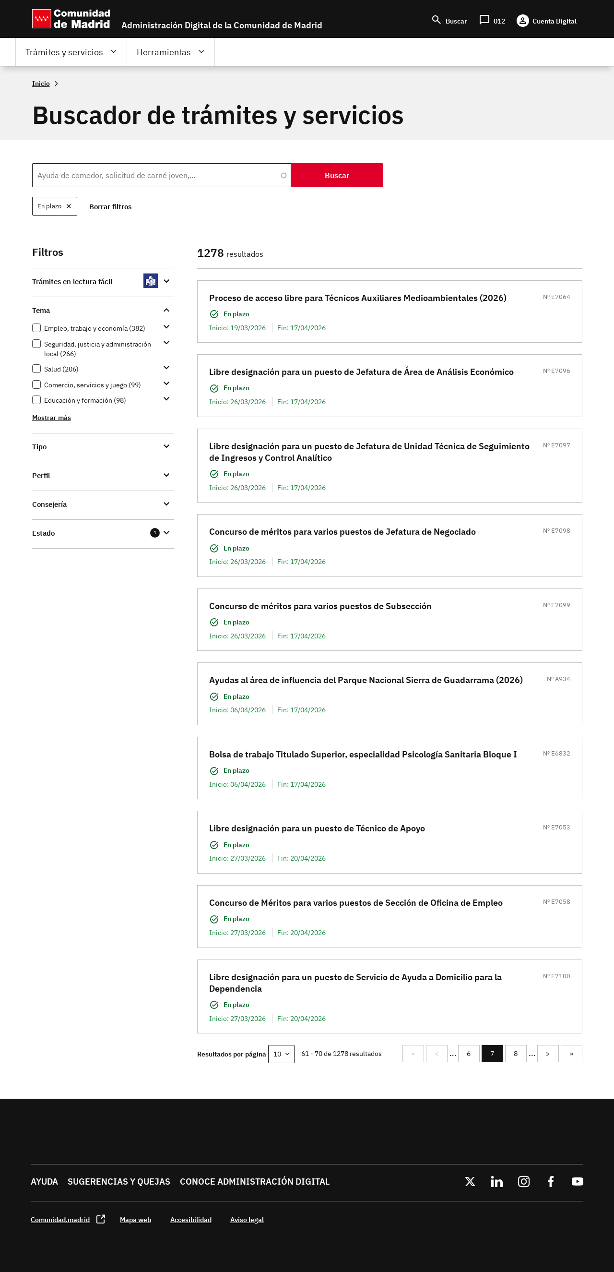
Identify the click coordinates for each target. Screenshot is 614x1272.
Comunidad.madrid (60, 1219)
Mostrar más (51, 417)
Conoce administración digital (255, 1181)
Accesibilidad (191, 1219)
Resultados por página (231, 1053)
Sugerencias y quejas (119, 1181)
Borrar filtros (111, 206)
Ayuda (44, 1181)
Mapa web (135, 1219)
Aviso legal (247, 1219)
